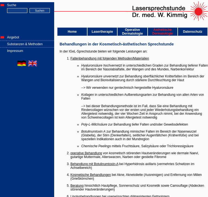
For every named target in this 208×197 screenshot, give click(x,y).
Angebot (13, 37)
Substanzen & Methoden (25, 44)
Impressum (15, 51)
